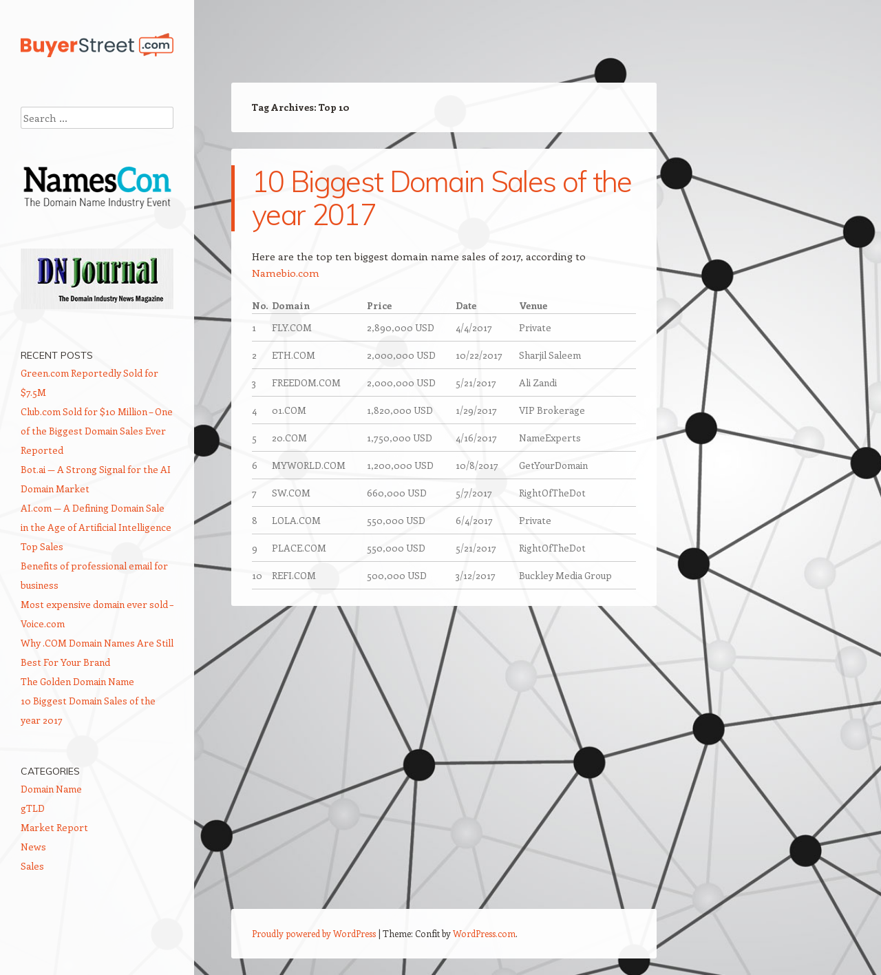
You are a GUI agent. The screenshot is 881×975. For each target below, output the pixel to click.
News (33, 846)
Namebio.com (285, 273)
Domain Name (51, 788)
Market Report (54, 827)
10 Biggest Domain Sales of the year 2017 (442, 198)
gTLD (33, 808)
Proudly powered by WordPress (314, 933)
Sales (32, 865)
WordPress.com (484, 933)
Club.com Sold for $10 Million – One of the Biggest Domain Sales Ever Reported (97, 431)
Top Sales (42, 546)
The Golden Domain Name (77, 681)
